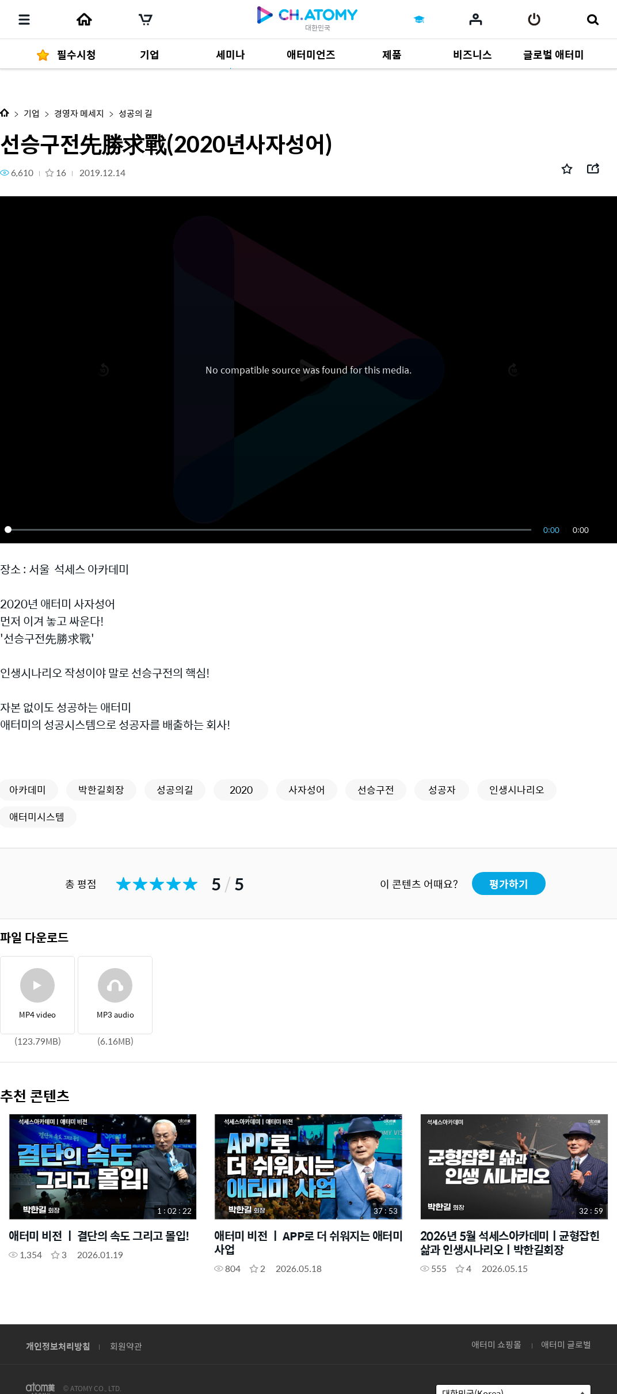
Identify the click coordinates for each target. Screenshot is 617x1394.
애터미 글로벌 (566, 1344)
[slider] (270, 529)
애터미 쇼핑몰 (496, 1344)
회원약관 (126, 1346)
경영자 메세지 (79, 113)
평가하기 (508, 884)
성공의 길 (136, 113)
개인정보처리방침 (58, 1346)
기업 (32, 113)
